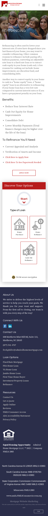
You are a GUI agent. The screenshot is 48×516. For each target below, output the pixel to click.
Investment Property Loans (16, 380)
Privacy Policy (9, 419)
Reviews (7, 408)
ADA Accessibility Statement (16, 416)
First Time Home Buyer (14, 377)
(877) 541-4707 (9, 345)
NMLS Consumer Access (14, 412)
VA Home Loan (10, 369)
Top (38, 511)
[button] (24, 173)
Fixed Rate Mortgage (13, 362)
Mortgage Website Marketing (24, 501)
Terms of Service (42, 504)
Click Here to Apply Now (17, 157)
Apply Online (9, 404)
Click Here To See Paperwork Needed (23, 162)
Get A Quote (8, 401)
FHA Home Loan (10, 366)
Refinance (8, 384)
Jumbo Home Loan (12, 373)
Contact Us (8, 397)
